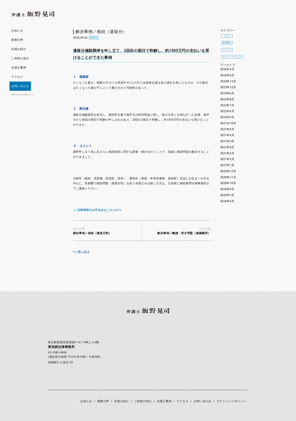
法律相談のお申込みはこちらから (99, 210)
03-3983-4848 (57, 352)
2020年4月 (227, 201)
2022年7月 (227, 105)
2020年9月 (227, 189)
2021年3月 (227, 153)
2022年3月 (227, 117)
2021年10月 (228, 123)
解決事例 (227, 43)
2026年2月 (227, 75)
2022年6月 (227, 111)
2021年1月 (227, 165)
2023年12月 (228, 87)
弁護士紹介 (18, 49)
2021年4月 (227, 147)
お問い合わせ (20, 86)
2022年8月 (227, 99)
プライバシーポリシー (22, 94)
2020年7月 (227, 195)
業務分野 (17, 40)
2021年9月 (227, 129)
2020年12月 (228, 171)
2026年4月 (227, 69)
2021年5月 (227, 141)
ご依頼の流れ (20, 58)
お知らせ (17, 30)
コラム (227, 36)
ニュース (227, 50)
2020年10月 (228, 183)
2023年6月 (227, 93)
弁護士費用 (18, 67)
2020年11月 (228, 177)
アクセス (17, 77)
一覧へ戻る (81, 251)
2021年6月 (227, 135)
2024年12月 (228, 81)
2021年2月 (227, 159)
